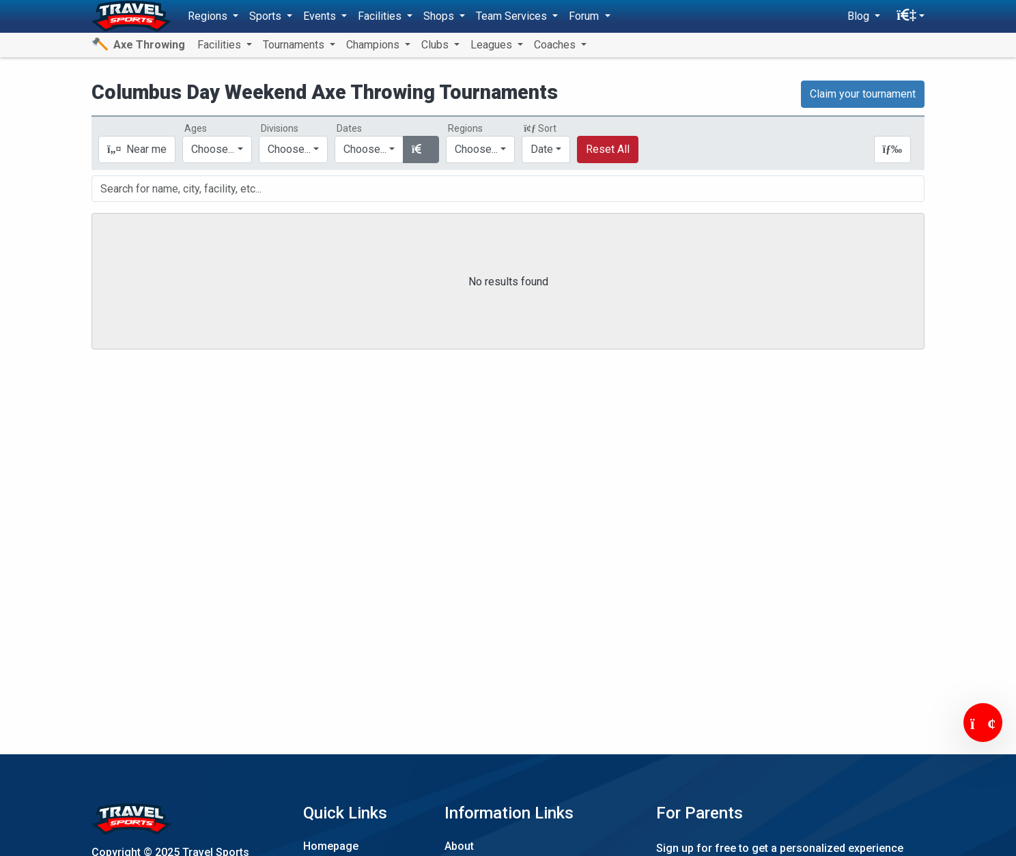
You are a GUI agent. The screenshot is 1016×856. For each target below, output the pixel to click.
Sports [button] (266, 16)
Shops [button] (440, 16)
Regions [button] (209, 16)
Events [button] (321, 16)
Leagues (492, 44)
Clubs (436, 44)
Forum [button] (585, 16)
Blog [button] (859, 16)
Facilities (220, 44)
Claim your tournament (863, 93)
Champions (374, 44)
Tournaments (295, 44)
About (459, 846)
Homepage (330, 846)
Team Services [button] (513, 16)
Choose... (476, 149)
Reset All (608, 149)
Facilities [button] (381, 16)
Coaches (556, 44)
